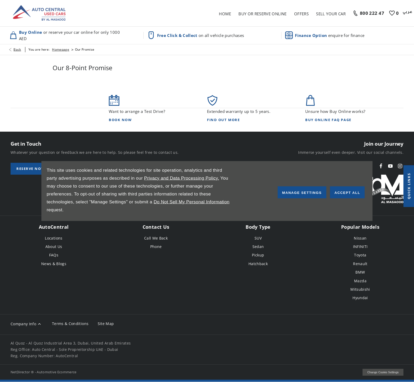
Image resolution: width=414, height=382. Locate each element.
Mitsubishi (360, 289)
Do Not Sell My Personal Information (191, 201)
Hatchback (258, 263)
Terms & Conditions (70, 323)
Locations (53, 238)
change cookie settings (383, 372)
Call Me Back (156, 238)
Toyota (360, 254)
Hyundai (360, 297)
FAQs (53, 254)
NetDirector (21, 372)
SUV (258, 238)
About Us (53, 246)
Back (17, 49)
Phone (156, 246)
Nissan (360, 238)
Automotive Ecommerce (57, 372)
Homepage (60, 49)
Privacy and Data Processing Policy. (181, 178)
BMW (360, 272)
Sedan (258, 246)
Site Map (106, 323)
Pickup (258, 254)
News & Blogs (53, 263)
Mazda (360, 280)
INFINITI (360, 246)
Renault (360, 263)
